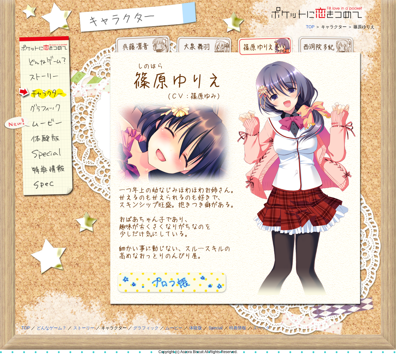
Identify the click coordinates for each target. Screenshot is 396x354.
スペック (38, 184)
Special (216, 327)
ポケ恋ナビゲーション (38, 47)
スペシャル (38, 153)
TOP (310, 26)
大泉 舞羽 (204, 47)
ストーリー (38, 77)
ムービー (38, 123)
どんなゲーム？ (38, 62)
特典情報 (38, 168)
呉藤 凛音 (143, 47)
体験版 (38, 138)
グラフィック (38, 108)
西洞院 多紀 (325, 47)
